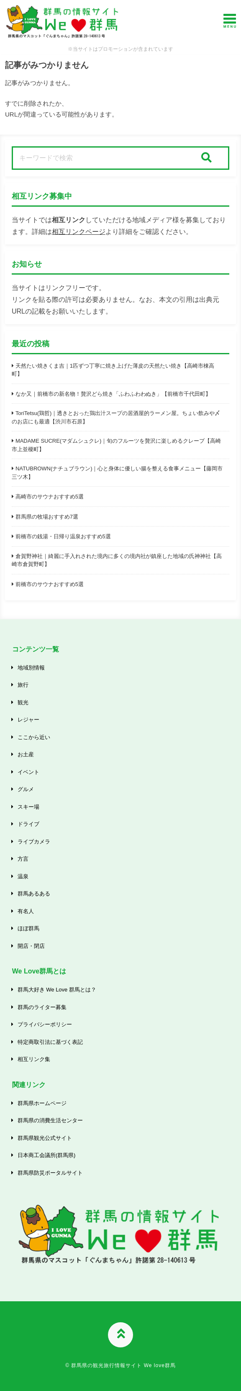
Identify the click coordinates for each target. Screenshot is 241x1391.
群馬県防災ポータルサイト (50, 1173)
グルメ (26, 789)
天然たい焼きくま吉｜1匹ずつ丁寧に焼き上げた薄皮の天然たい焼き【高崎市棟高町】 (113, 370)
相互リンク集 (34, 1059)
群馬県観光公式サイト (45, 1138)
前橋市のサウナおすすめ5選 (49, 584)
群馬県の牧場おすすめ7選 (46, 517)
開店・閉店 (31, 946)
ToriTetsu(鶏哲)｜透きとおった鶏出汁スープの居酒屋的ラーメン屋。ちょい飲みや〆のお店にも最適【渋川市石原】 (116, 417)
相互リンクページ (78, 231)
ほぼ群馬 (28, 928)
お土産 (26, 754)
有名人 (26, 911)
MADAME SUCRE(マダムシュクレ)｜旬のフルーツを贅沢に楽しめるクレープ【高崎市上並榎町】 (116, 445)
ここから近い (34, 737)
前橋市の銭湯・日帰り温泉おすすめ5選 (63, 536)
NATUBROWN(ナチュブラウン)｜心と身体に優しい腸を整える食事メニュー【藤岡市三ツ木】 (117, 472)
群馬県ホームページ (42, 1103)
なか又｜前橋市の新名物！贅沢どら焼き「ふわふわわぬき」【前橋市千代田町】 (113, 394)
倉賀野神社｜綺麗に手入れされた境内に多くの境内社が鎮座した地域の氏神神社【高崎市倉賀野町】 (117, 560)
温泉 (23, 876)
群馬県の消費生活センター (50, 1120)
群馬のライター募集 (42, 1007)
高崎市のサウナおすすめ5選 (49, 496)
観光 (23, 702)
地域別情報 (31, 667)
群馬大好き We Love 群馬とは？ (57, 989)
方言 (23, 859)
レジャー (28, 719)
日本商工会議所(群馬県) (46, 1155)
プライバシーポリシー (45, 1024)
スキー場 (28, 807)
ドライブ (28, 824)
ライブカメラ (34, 841)
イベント (28, 772)
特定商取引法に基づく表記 (50, 1042)
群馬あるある (34, 893)
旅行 (23, 685)
